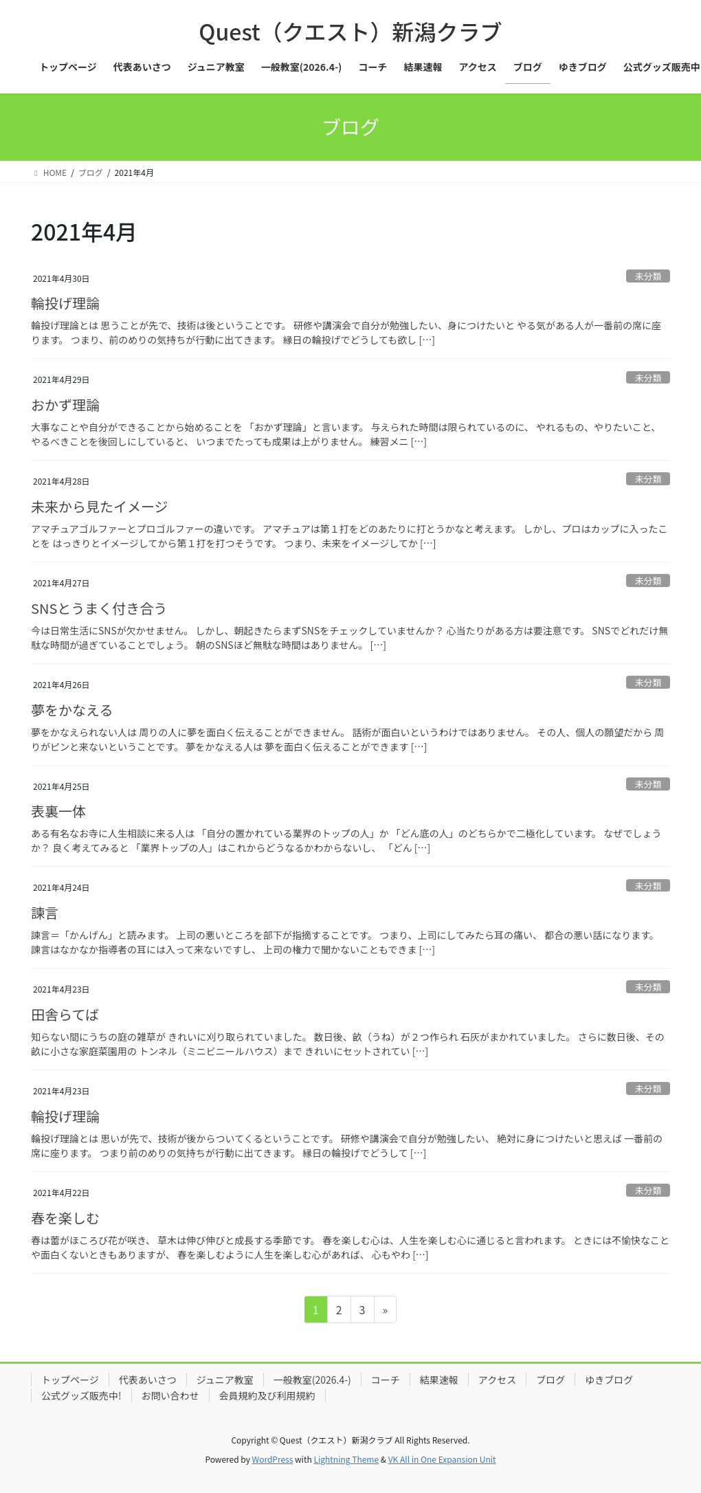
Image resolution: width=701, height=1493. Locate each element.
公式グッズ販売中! (81, 1395)
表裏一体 (58, 811)
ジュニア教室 (225, 1379)
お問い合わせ (170, 1395)
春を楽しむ (65, 1218)
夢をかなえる (72, 710)
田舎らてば (65, 1014)
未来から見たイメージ (99, 506)
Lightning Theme (346, 1459)
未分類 (648, 276)
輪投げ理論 (65, 303)
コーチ (385, 1379)
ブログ (550, 1379)
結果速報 (439, 1379)
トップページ (70, 1379)
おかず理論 (65, 404)
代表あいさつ (148, 1379)
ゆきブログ (609, 1379)
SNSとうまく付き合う (99, 608)
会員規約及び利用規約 (267, 1395)
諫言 (44, 912)
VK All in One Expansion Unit (442, 1459)
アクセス (497, 1379)
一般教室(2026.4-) (312, 1379)
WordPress (272, 1459)
